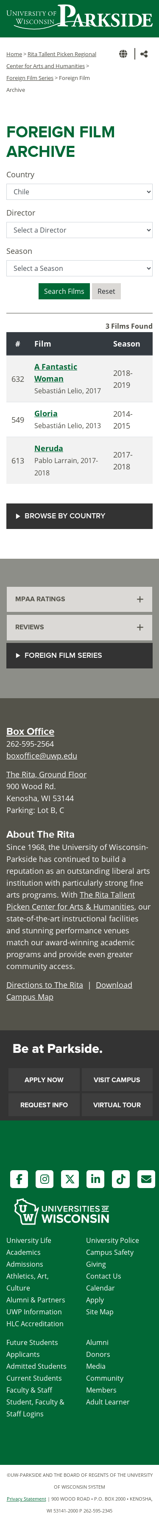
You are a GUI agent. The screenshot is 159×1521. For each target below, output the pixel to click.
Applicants (23, 1354)
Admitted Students (36, 1366)
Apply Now (44, 1080)
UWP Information (34, 1311)
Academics (23, 1252)
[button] (124, 54)
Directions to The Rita (44, 985)
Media (96, 1366)
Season (19, 251)
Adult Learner (108, 1402)
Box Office (30, 731)
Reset (106, 291)
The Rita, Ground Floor (46, 774)
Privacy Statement (26, 1498)
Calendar (100, 1288)
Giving (96, 1264)
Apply (95, 1300)
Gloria (46, 413)
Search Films (64, 291)
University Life (28, 1240)
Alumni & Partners (35, 1300)
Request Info (44, 1105)
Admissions (24, 1264)
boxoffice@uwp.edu (41, 756)
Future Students (32, 1342)
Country (20, 174)
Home (14, 54)
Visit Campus (117, 1080)
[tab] (79, 599)
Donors (98, 1354)
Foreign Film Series (29, 78)
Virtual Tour (117, 1105)
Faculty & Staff (29, 1390)
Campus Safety (110, 1252)
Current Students (34, 1378)
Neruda (48, 448)
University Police (112, 1240)
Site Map (100, 1311)
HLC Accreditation (35, 1323)
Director (20, 213)
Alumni (97, 1342)
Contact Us (103, 1276)
